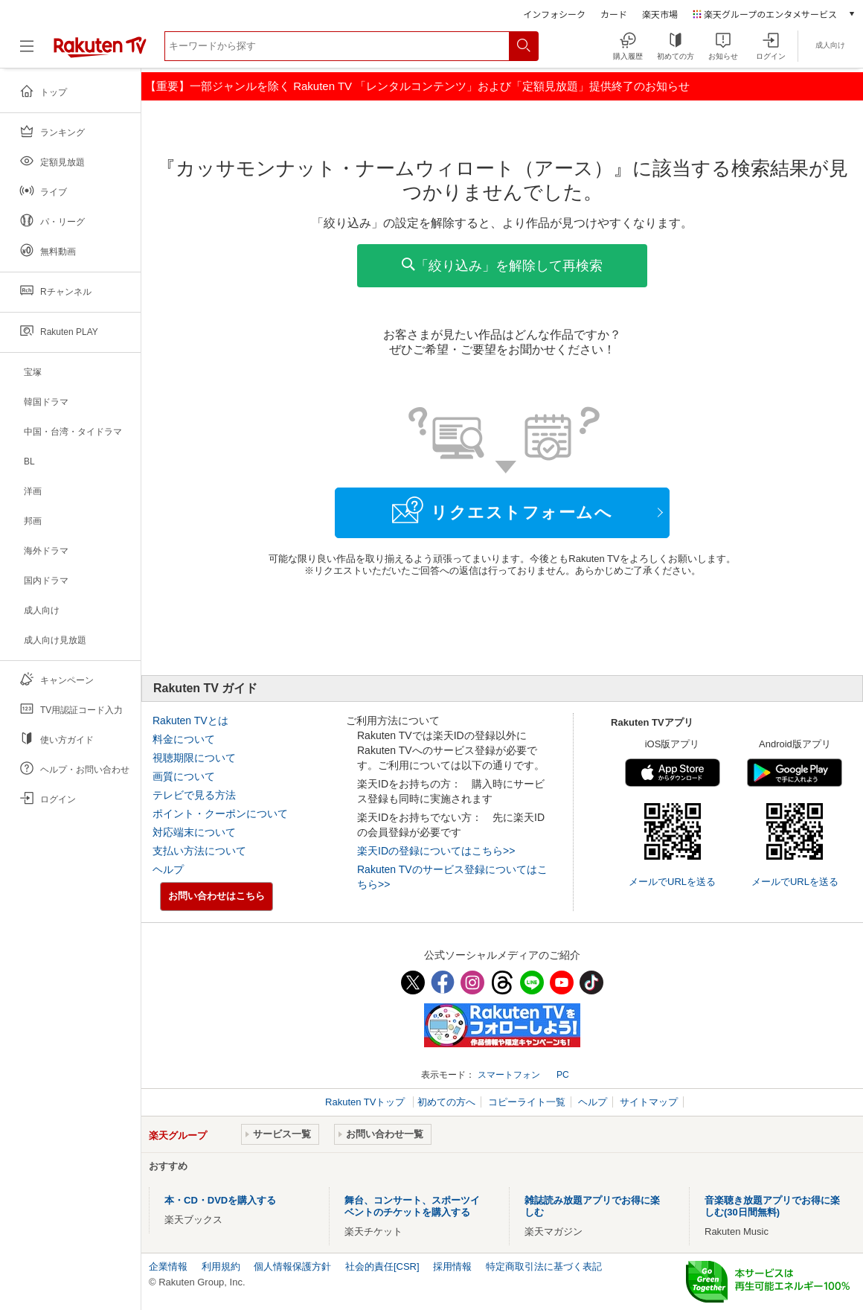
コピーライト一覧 (526, 1102)
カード (613, 13)
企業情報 (168, 1266)
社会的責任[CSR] (382, 1266)
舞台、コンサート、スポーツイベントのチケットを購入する (412, 1206)
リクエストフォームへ (502, 509)
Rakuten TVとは (190, 720)
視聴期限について (194, 758)
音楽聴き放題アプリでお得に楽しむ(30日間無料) (772, 1206)
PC (562, 1075)
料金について (184, 739)
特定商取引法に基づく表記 (544, 1266)
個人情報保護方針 (292, 1266)
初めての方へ (446, 1102)
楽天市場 (660, 13)
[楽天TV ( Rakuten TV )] (100, 51)
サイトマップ (649, 1102)
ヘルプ (168, 869)
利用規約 (221, 1266)
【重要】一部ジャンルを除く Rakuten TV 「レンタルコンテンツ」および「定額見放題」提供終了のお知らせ (417, 86)
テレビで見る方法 (194, 795)
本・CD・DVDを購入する (220, 1200)
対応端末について (194, 832)
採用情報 (452, 1266)
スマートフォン (509, 1075)
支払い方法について (199, 851)
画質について (184, 776)
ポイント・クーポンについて (220, 813)
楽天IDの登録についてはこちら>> (436, 851)
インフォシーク (554, 13)
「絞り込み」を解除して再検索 (502, 265)
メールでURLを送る (672, 881)
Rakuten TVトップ (366, 1102)
